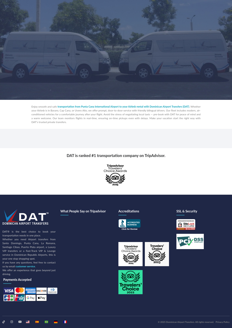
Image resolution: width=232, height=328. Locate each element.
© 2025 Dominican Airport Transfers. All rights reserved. (186, 322)
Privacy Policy (223, 322)
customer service (25, 266)
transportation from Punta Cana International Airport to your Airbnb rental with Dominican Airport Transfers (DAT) (123, 106)
